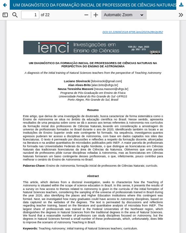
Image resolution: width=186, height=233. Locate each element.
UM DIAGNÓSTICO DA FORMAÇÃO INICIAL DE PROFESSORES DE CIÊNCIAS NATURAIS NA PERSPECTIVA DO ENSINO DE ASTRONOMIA (99, 5)
